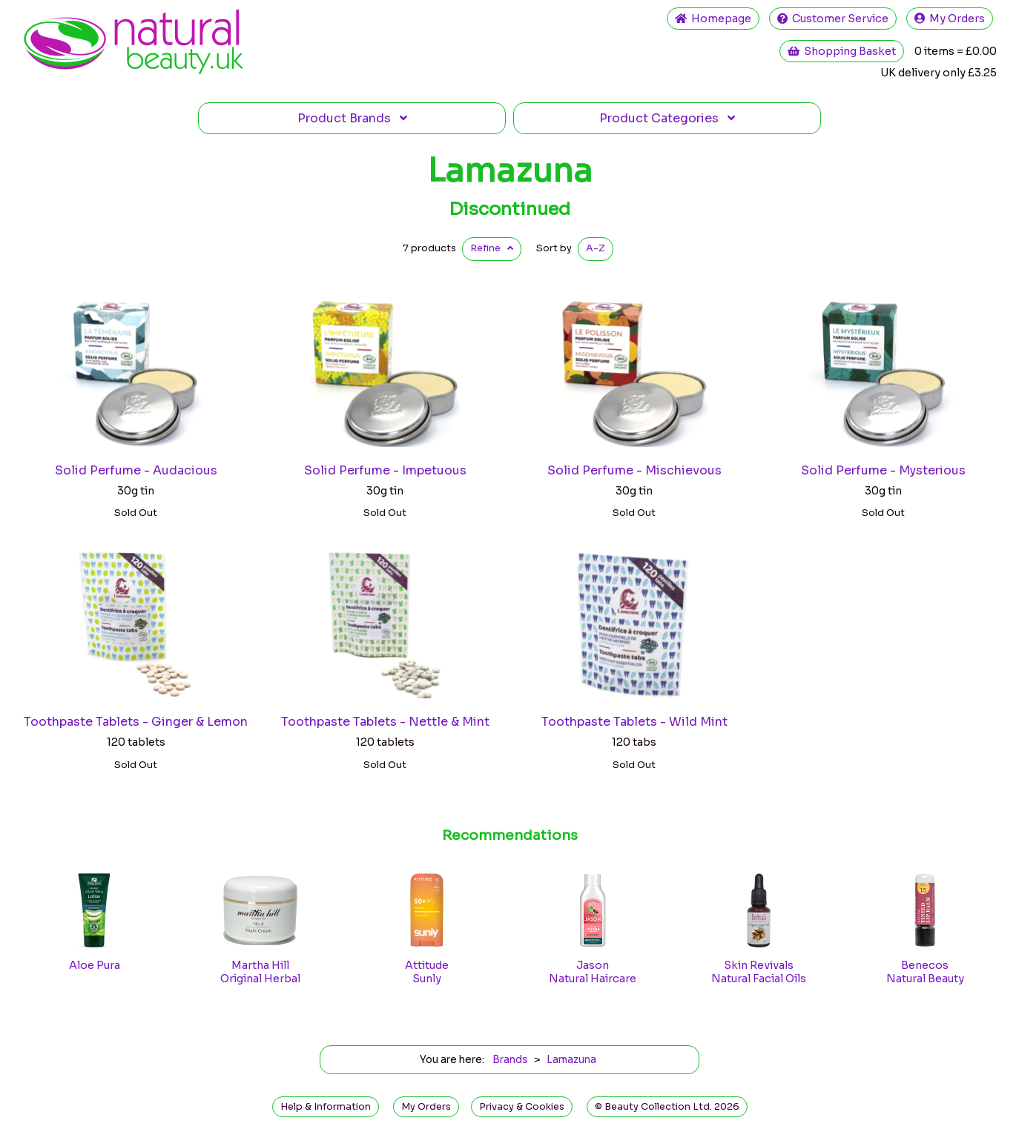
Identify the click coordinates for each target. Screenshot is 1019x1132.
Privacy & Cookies (521, 1107)
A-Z (595, 248)
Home (713, 18)
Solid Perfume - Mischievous (634, 470)
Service (832, 18)
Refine (491, 248)
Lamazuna (510, 170)
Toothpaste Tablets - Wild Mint (634, 721)
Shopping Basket (842, 51)
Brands (352, 118)
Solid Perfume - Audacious (136, 470)
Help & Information (325, 1107)
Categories (667, 118)
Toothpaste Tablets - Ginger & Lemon (136, 721)
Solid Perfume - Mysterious (883, 470)
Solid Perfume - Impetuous (385, 470)
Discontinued (509, 209)
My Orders (949, 18)
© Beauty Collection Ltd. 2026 (667, 1107)
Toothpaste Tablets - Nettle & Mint (385, 721)
